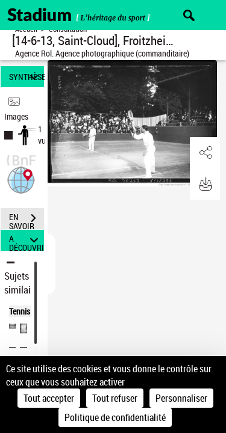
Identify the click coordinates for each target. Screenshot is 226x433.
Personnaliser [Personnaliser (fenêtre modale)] (181, 398)
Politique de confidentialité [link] (115, 417)
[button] (21, 179)
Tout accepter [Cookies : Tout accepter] (49, 398)
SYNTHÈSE (26, 76)
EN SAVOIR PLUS (26, 219)
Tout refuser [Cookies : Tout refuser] (114, 398)
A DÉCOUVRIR (26, 240)
